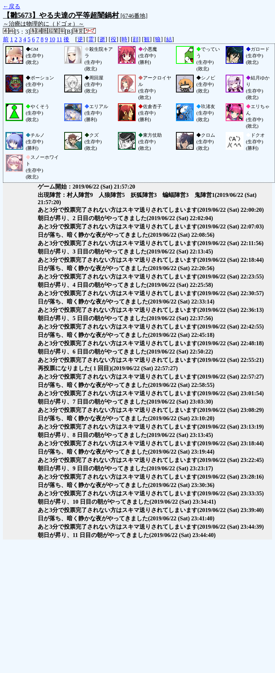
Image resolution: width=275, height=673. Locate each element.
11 (59, 39)
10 (52, 39)
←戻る (11, 6)
